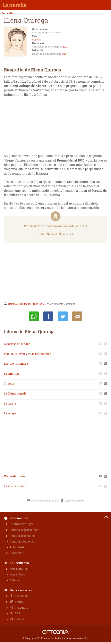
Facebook (21, 596)
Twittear (63, 316)
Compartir (48, 316)
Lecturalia (7, 13)
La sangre (10, 413)
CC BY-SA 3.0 (39, 304)
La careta (10, 403)
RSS (17, 613)
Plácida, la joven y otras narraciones (27, 354)
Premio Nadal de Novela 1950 (55, 234)
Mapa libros (17, 574)
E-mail (77, 316)
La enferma (11, 373)
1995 (64, 53)
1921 (65, 46)
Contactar (16, 553)
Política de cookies (22, 536)
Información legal (21, 524)
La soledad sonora (15, 486)
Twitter (19, 602)
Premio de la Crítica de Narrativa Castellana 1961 (55, 226)
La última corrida (15, 393)
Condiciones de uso (22, 541)
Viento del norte (14, 476)
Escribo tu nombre (16, 363)
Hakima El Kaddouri (19, 304)
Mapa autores (19, 569)
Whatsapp (34, 316)
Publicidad (17, 547)
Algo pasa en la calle (17, 344)
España (36, 39)
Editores (15, 580)
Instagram (21, 607)
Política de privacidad (24, 530)
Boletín (19, 619)
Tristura (9, 383)
